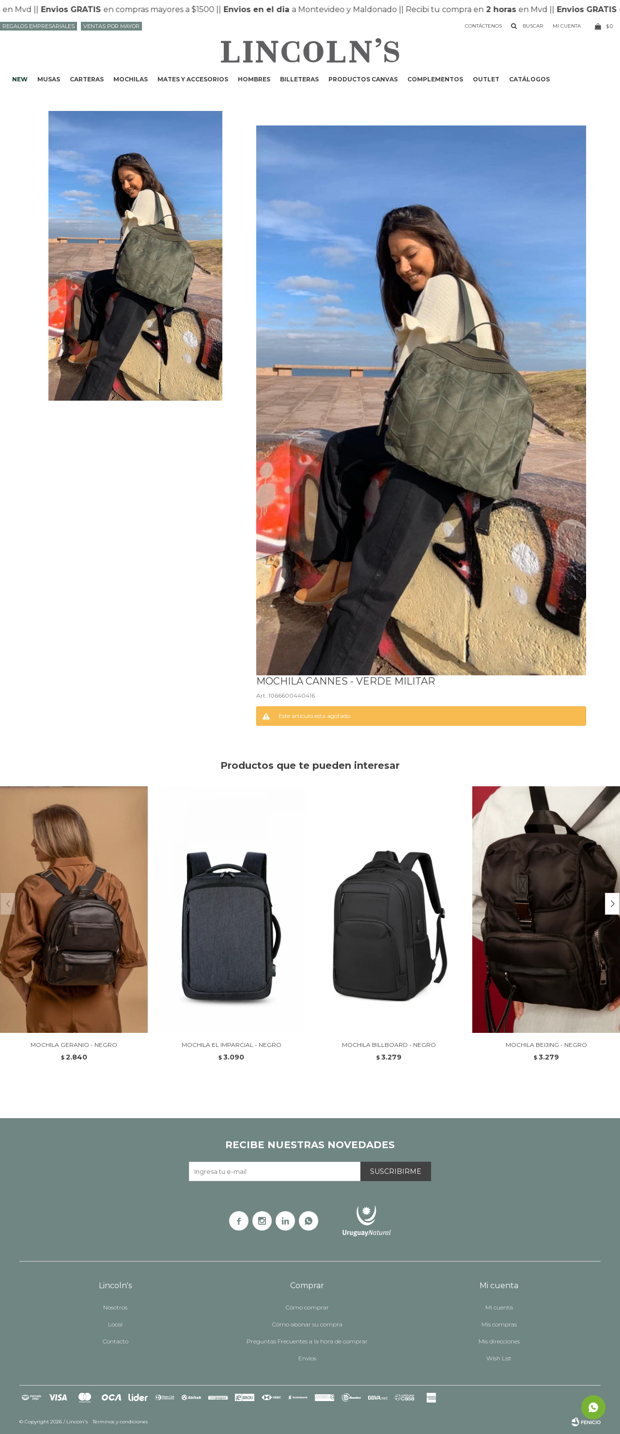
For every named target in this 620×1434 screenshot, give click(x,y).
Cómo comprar (307, 1307)
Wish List (499, 1358)
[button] (612, 904)
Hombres (254, 79)
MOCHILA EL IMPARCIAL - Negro (231, 1044)
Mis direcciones (499, 1341)
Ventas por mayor (111, 26)
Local (115, 1324)
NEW (20, 79)
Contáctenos (483, 26)
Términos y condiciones (120, 1421)
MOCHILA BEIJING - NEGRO (546, 1044)
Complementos (435, 79)
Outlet (486, 79)
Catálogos (529, 79)
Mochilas (130, 79)
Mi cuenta (499, 1307)
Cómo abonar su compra (307, 1324)
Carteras (87, 79)
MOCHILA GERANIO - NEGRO (74, 1044)
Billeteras (299, 79)
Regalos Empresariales (38, 26)
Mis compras (499, 1324)
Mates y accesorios (192, 79)
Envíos (307, 1358)
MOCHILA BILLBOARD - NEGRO (389, 1044)
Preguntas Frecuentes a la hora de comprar (307, 1341)
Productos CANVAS (363, 79)
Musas (48, 79)
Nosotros (115, 1307)
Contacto (115, 1341)
